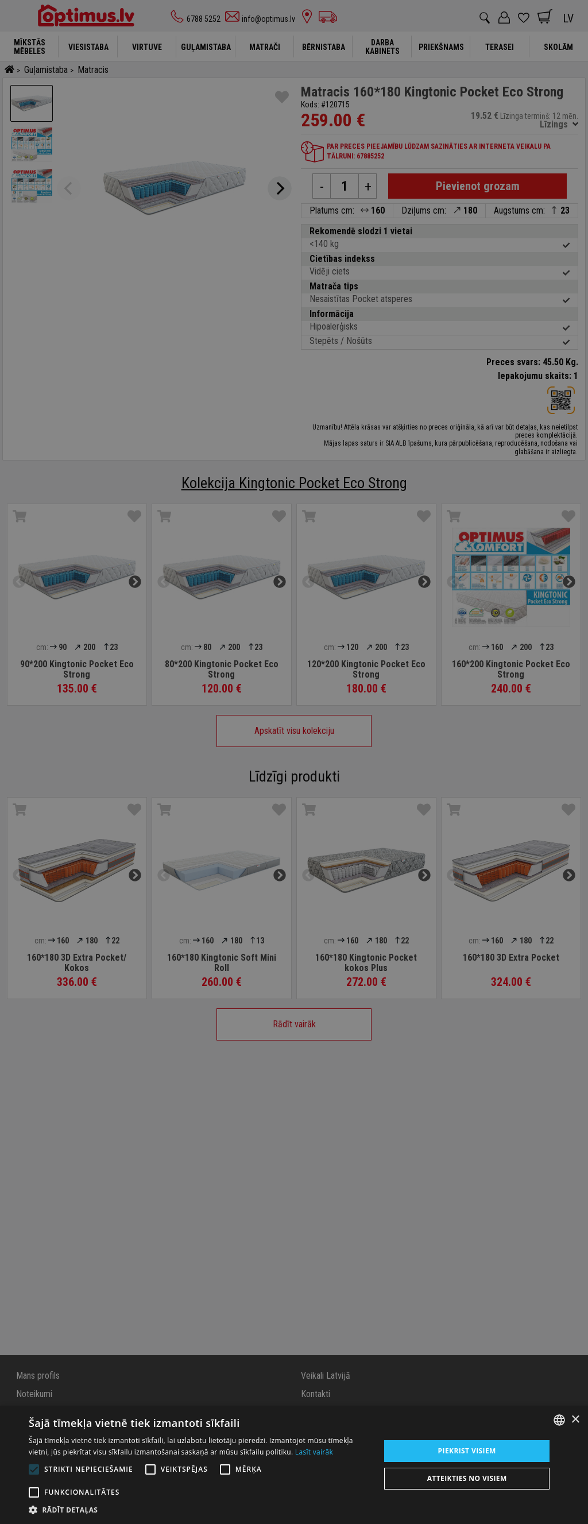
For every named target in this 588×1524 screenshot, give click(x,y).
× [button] (575, 1419)
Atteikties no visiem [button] (467, 1478)
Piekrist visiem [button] (467, 1451)
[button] (199, 1509)
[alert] (294, 762)
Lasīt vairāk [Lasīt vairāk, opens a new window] (314, 1452)
